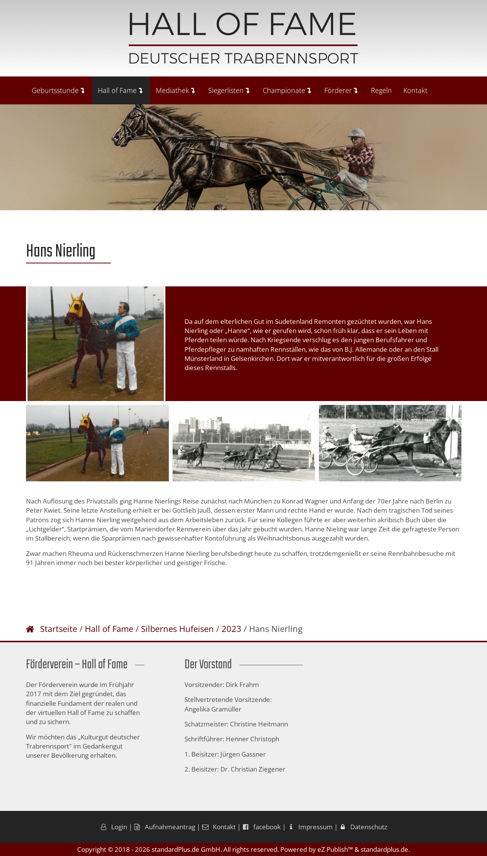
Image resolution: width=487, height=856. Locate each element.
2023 (231, 628)
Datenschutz (363, 826)
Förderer (341, 90)
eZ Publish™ (335, 849)
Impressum (310, 826)
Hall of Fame (120, 90)
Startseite (58, 628)
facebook (261, 826)
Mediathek (175, 90)
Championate (287, 90)
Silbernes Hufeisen (177, 628)
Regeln (381, 90)
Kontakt (415, 90)
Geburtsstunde (58, 90)
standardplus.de (384, 849)
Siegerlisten (228, 90)
